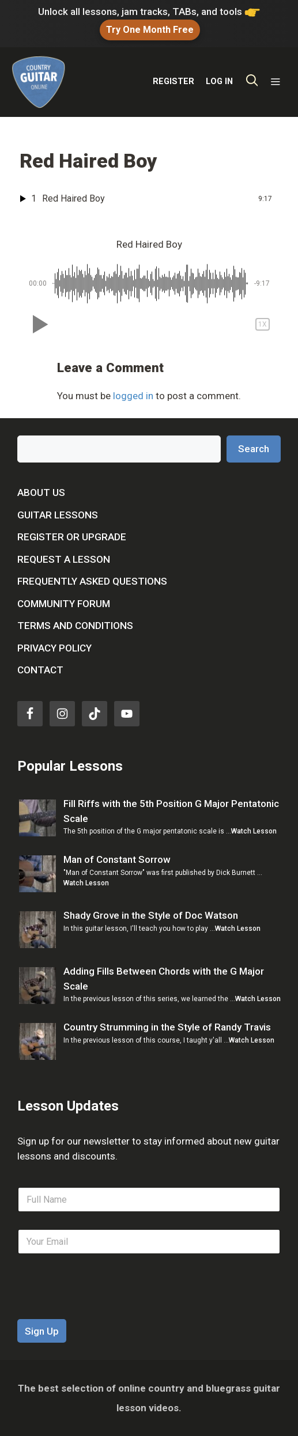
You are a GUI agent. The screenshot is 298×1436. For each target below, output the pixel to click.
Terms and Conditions (75, 625)
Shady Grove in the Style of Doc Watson (150, 915)
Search (253, 448)
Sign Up (42, 1331)
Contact (40, 670)
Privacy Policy (54, 648)
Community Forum (63, 603)
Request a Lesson (63, 559)
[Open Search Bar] (252, 82)
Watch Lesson (254, 831)
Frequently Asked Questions (92, 581)
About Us (41, 492)
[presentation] (105, 1311)
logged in (133, 395)
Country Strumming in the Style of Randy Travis (167, 1027)
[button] (38, 324)
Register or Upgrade (71, 537)
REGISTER (173, 81)
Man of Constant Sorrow (117, 859)
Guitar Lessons (57, 515)
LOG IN (219, 81)
